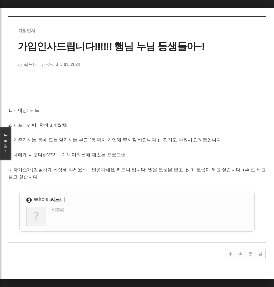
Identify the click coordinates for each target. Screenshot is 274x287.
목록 (6, 143)
